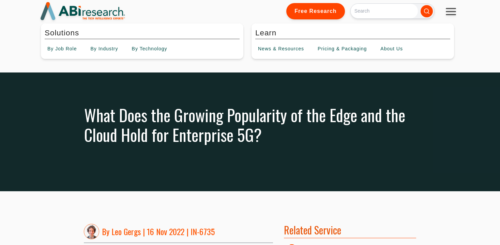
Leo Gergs (126, 231)
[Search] (384, 11)
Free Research (315, 11)
